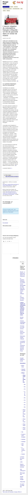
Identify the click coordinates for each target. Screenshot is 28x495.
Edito (21, 8)
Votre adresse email (7, 225)
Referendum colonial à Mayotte (22, 337)
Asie (22, 431)
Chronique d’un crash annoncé (22, 327)
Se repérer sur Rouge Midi (22, 485)
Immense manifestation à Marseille (22, 322)
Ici (10, 168)
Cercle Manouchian (16, 8)
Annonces (16, 6)
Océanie (23, 454)
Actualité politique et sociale (22, 359)
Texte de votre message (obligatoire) (10, 235)
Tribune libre (22, 481)
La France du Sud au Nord (22, 458)
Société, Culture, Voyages (21, 478)
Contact (15, 491)
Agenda (11, 6)
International (22, 363)
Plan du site (5, 491)
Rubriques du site (6, 6)
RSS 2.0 (19, 491)
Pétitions (8, 10)
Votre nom (5, 219)
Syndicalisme (24, 441)
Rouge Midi (5, 3)
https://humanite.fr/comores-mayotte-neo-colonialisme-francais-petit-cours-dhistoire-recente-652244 (10, 193)
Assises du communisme (7, 8)
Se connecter (5, 222)
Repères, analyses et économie (22, 466)
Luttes (21, 461)
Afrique (23, 372)
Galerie (4, 10)
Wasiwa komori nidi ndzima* (22, 332)
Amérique (23, 439)
